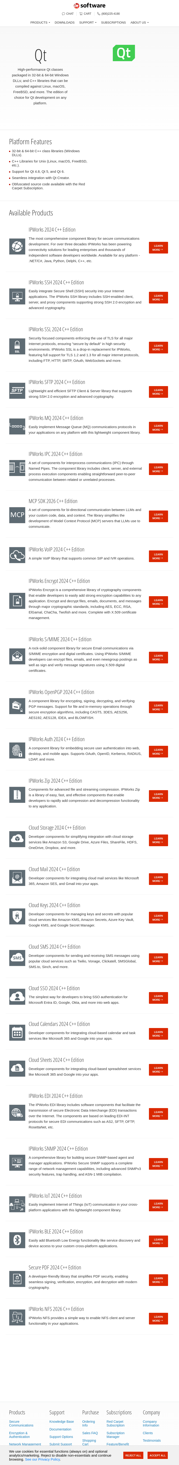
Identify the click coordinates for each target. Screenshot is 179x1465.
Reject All (133, 1455)
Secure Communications (21, 1423)
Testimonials (152, 1440)
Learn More (157, 247)
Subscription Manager (115, 1435)
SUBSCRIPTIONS (113, 22)
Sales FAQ (90, 1433)
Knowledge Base (61, 1421)
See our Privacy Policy (42, 1459)
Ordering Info (88, 1423)
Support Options (61, 1437)
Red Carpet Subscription (115, 1423)
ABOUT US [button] (138, 22)
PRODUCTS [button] (38, 22)
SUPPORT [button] (86, 22)
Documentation (60, 1429)
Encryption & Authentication (19, 1435)
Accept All (158, 1455)
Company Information (151, 1423)
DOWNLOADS (65, 22)
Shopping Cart (89, 1442)
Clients (148, 1433)
